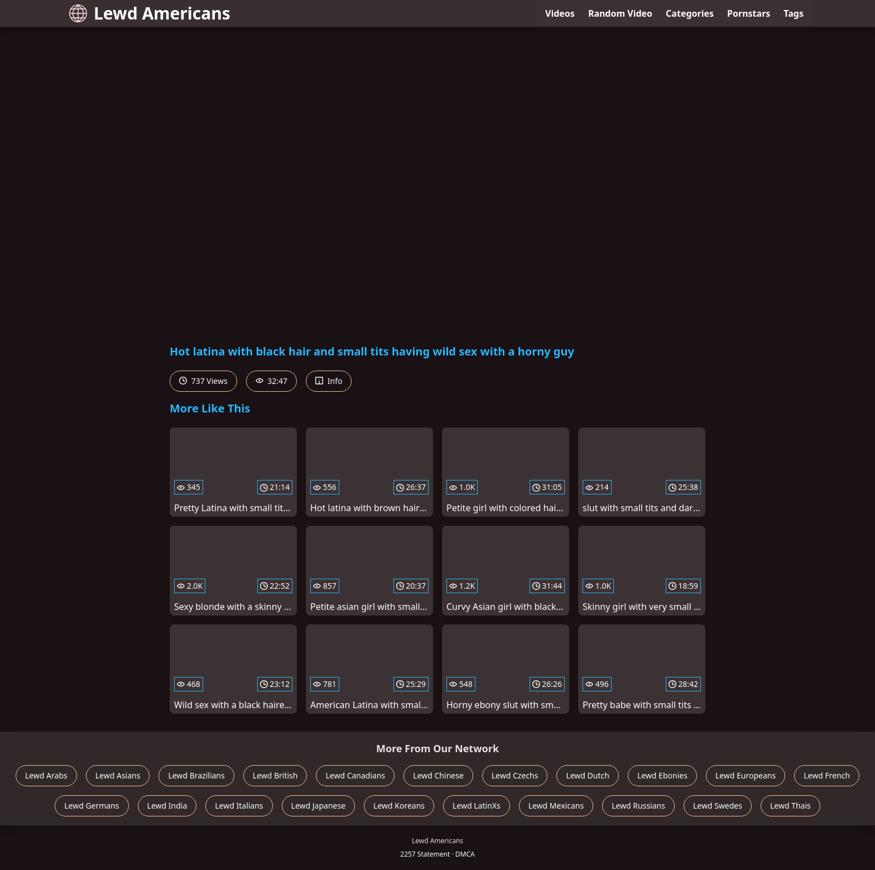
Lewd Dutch (587, 775)
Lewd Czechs (515, 775)
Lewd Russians (638, 805)
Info (328, 381)
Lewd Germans (91, 805)
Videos (560, 13)
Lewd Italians (239, 805)
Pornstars (748, 13)
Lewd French (827, 775)
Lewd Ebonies (662, 775)
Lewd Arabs (46, 775)
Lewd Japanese (318, 805)
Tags (793, 13)
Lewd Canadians (355, 775)
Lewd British (275, 775)
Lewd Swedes (717, 805)
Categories (690, 13)
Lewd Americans (149, 13)
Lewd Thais (790, 805)
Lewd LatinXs (477, 805)
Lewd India (167, 805)
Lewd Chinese (438, 775)
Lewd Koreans (399, 805)
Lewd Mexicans (556, 805)
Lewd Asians (118, 775)
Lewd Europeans (745, 775)
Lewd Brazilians (196, 775)
